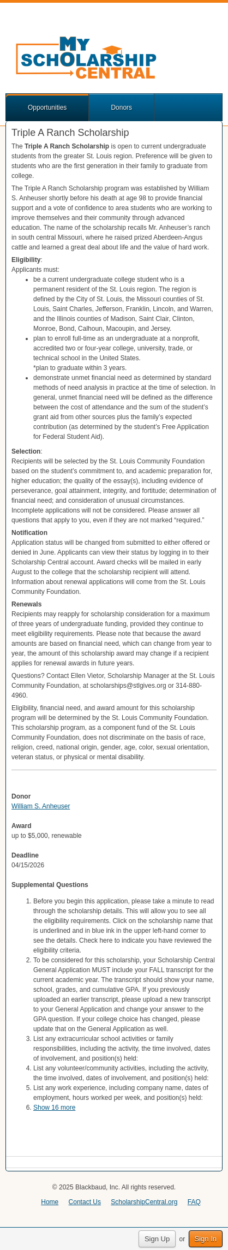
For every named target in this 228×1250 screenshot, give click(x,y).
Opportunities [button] (47, 107)
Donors (121, 107)
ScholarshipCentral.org (144, 1202)
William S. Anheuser (40, 806)
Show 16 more (54, 1107)
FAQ (194, 1202)
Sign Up (157, 1239)
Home (49, 1202)
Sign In (206, 1239)
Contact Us (85, 1202)
